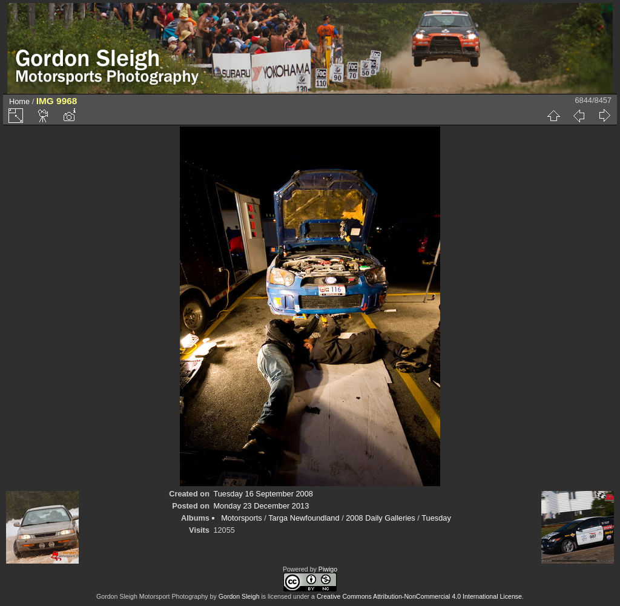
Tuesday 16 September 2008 (263, 493)
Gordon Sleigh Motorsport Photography (152, 596)
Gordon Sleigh (239, 596)
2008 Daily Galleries (380, 517)
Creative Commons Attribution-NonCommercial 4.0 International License (419, 596)
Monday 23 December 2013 (261, 505)
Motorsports (241, 517)
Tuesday (436, 517)
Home (19, 101)
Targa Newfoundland (303, 517)
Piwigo (327, 569)
